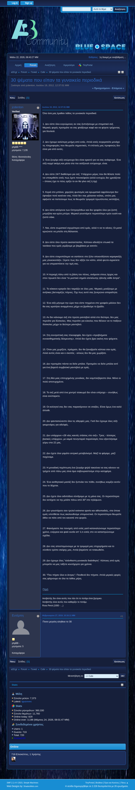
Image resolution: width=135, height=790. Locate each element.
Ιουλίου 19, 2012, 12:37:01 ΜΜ (56, 107)
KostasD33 (19, 738)
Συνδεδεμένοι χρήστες (30, 724)
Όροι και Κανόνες (111, 783)
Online (14, 746)
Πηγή (45, 589)
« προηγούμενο (101, 88)
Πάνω (12, 662)
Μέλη (19, 693)
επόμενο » (118, 88)
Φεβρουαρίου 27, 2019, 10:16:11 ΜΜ (58, 615)
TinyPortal (89, 783)
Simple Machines (31, 783)
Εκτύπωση (119, 98)
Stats (15, 684)
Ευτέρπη (18, 615)
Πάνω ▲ (124, 783)
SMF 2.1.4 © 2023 (14, 783)
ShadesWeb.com (31, 786)
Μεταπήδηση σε (75, 676)
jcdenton (17, 107)
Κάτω (12, 98)
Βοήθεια (99, 783)
